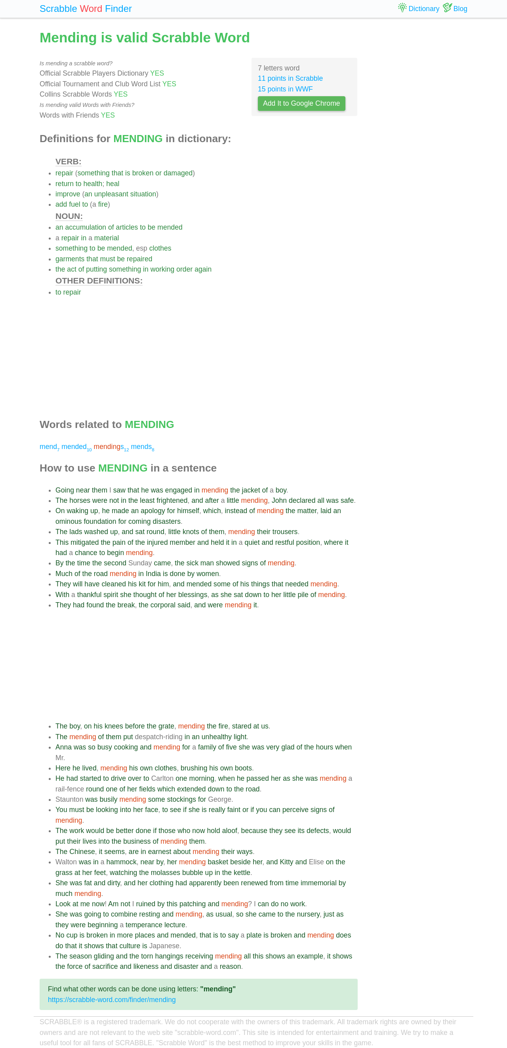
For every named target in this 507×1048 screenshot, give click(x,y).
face (151, 810)
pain (119, 542)
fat (88, 883)
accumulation (85, 227)
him (163, 584)
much (63, 894)
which (212, 511)
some (222, 584)
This (62, 542)
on (88, 726)
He (60, 778)
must (107, 259)
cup (71, 935)
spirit (110, 595)
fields (147, 789)
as (215, 595)
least (147, 500)
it (227, 542)
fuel (74, 204)
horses (79, 500)
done (177, 574)
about (182, 852)
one (181, 778)
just (329, 914)
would (95, 831)
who (183, 831)
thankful (89, 595)
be (152, 227)
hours (324, 747)
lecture (174, 925)
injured (157, 542)
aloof (229, 831)
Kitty (286, 862)
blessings (192, 595)
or (158, 173)
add (61, 204)
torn (147, 956)
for (171, 511)
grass (63, 873)
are (134, 852)
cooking (126, 747)
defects (318, 831)
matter (306, 511)
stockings (181, 799)
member (183, 542)
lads (75, 532)
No (60, 935)
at (256, 726)
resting (149, 914)
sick (192, 563)
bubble (192, 873)
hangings (169, 956)
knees (114, 726)
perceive (295, 810)
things (260, 584)
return (64, 184)
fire (103, 204)
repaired (139, 259)
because (254, 831)
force (74, 966)
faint (233, 810)
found (95, 605)
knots (191, 532)
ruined (145, 904)
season (80, 956)
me (85, 904)
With (62, 595)
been (231, 883)
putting (96, 269)
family (207, 747)
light (240, 737)
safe (347, 500)
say (233, 935)
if (185, 810)
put (128, 737)
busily (109, 799)
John (279, 500)
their (264, 532)
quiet (251, 542)
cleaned (113, 584)
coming (139, 521)
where (333, 542)
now (198, 831)
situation (143, 194)
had (61, 553)
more (125, 935)
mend (49, 447)
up (94, 511)
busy (104, 747)
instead (236, 511)
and (197, 500)
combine (124, 914)
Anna (63, 747)
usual (223, 914)
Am (113, 904)
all (320, 500)
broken (143, 173)
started (90, 778)
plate (253, 935)
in (84, 238)
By (59, 563)
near (83, 490)
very (272, 747)
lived (89, 768)
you (261, 810)
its (301, 831)
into (125, 810)
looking (107, 810)
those (166, 831)
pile (302, 595)
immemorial (319, 883)
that (117, 173)
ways (245, 852)
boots (243, 768)
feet (100, 873)
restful (284, 542)
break (126, 605)
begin (115, 553)
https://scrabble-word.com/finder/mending (112, 1000)
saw (119, 490)
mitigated (85, 542)
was (157, 490)
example (310, 956)
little (233, 500)
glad (287, 747)
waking (77, 511)
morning (202, 778)
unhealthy (217, 737)
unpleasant (111, 194)
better (125, 831)
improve (67, 194)
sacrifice (105, 966)
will (77, 584)
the (60, 269)
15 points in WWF (285, 89)
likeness (146, 966)
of (111, 227)
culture (129, 946)
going (92, 914)
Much (63, 574)
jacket (251, 490)
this (172, 904)
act (71, 269)
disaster (186, 966)
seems (114, 852)
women (207, 574)
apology (153, 511)
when (343, 747)
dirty (113, 883)
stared (242, 726)
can (274, 810)
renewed (254, 883)
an (88, 194)
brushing (194, 768)
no (284, 904)
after (212, 500)
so (91, 747)
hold (213, 831)
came (162, 563)
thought (145, 595)
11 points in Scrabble (290, 78)
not (114, 500)
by (191, 574)
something (94, 173)
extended (191, 789)
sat (140, 532)
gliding (104, 956)
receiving (199, 956)
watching (123, 873)
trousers (285, 532)
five (231, 747)
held (217, 542)
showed (228, 563)
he (145, 490)
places (145, 935)
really (217, 810)
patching (192, 904)
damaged (178, 173)
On (60, 511)
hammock (121, 862)
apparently (205, 883)
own (146, 768)
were (99, 500)
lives (89, 841)
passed (257, 778)
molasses (165, 873)
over (134, 778)
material (106, 238)
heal (112, 184)
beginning (103, 925)
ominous (68, 521)
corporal (163, 605)
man (207, 563)
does (343, 935)
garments (69, 259)
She (61, 883)
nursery (308, 914)
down (253, 595)
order (184, 269)
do (275, 904)
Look (63, 904)
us (265, 726)
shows (94, 946)
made (120, 511)
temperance (144, 925)
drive (118, 778)
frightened (171, 500)
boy (281, 490)
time (83, 563)
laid (325, 511)
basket (218, 862)
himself (188, 511)
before (135, 726)
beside (240, 862)
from (277, 883)
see (175, 810)
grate (166, 726)
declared (302, 500)
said (183, 605)
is (127, 173)
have (91, 584)
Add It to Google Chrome (301, 103)
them (99, 490)
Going (64, 490)
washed (96, 532)
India (153, 574)
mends (142, 447)
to (79, 184)
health (92, 184)
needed (297, 584)
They (63, 584)
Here (63, 768)
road (101, 574)
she (125, 595)
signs (250, 563)
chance (86, 553)
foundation (100, 521)
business (137, 841)
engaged (179, 490)
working (163, 269)
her (171, 595)
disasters (167, 521)
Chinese (82, 852)
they (275, 831)
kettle (242, 873)
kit (142, 584)
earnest (160, 852)
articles (127, 227)
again (203, 269)
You (61, 810)
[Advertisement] (206, 352)
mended (170, 227)
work (76, 831)
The (61, 500)
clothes (160, 248)
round (155, 532)
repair (64, 173)
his (132, 584)
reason (230, 966)
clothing (161, 883)
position (308, 542)
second (115, 563)
